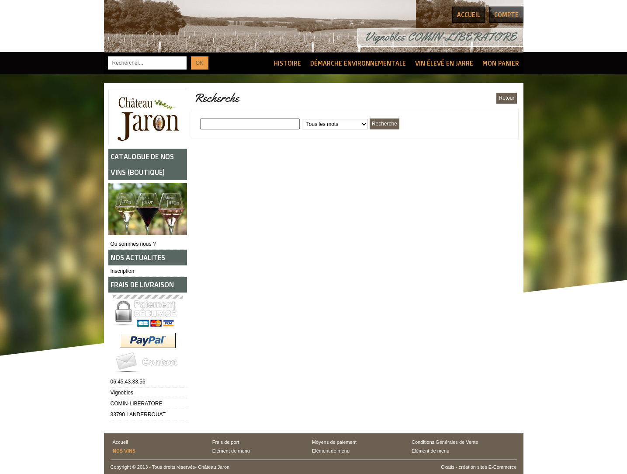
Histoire (287, 63)
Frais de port (225, 442)
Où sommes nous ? (133, 244)
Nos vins (124, 450)
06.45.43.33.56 (128, 382)
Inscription (123, 271)
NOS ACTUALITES (138, 257)
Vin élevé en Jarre (444, 63)
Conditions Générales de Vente (445, 442)
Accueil (120, 442)
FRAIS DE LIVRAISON (142, 284)
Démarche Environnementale (358, 63)
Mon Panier (500, 63)
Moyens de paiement (334, 442)
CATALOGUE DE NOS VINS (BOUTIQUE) (142, 164)
